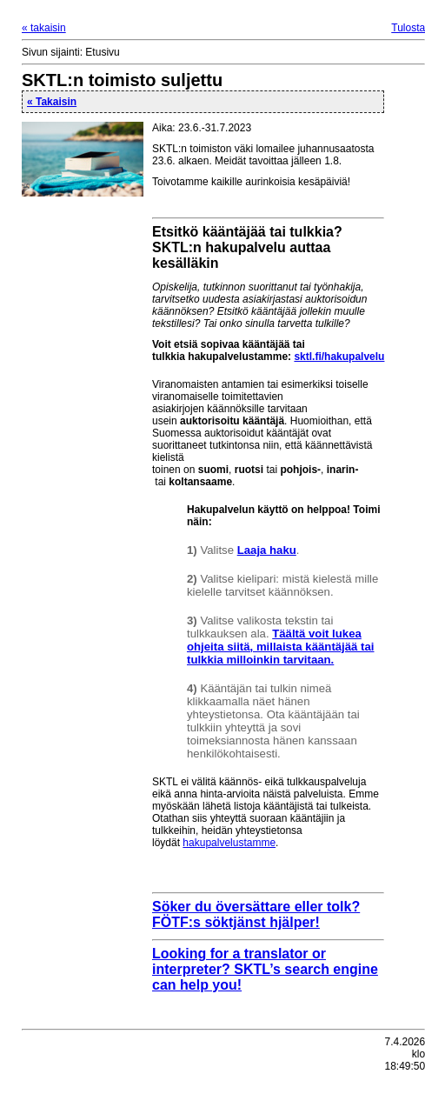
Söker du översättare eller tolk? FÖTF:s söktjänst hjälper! (256, 914)
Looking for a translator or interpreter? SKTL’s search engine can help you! (265, 969)
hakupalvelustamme (229, 843)
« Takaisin (51, 102)
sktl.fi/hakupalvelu (339, 356)
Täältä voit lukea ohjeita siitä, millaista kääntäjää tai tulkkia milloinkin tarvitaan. (281, 646)
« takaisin (44, 28)
